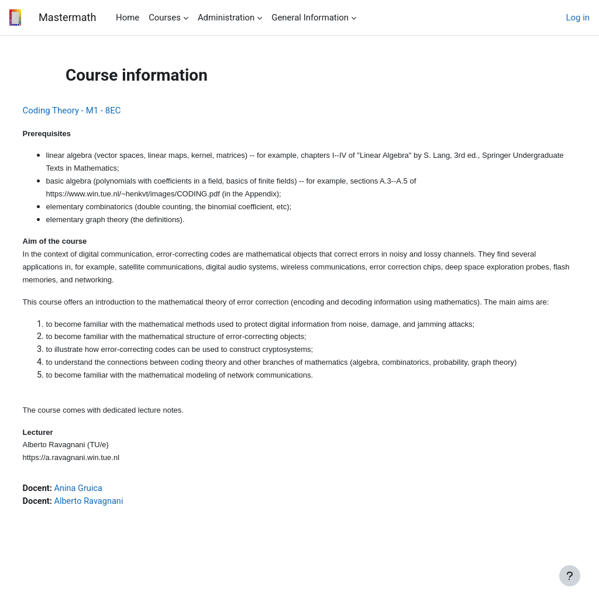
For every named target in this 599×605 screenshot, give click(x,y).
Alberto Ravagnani (112, 522)
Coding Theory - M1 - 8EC (93, 110)
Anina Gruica (101, 508)
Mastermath (68, 17)
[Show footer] (569, 575)
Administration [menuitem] (226, 17)
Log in (578, 17)
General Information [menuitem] (310, 17)
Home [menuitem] (127, 17)
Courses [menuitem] (165, 17)
